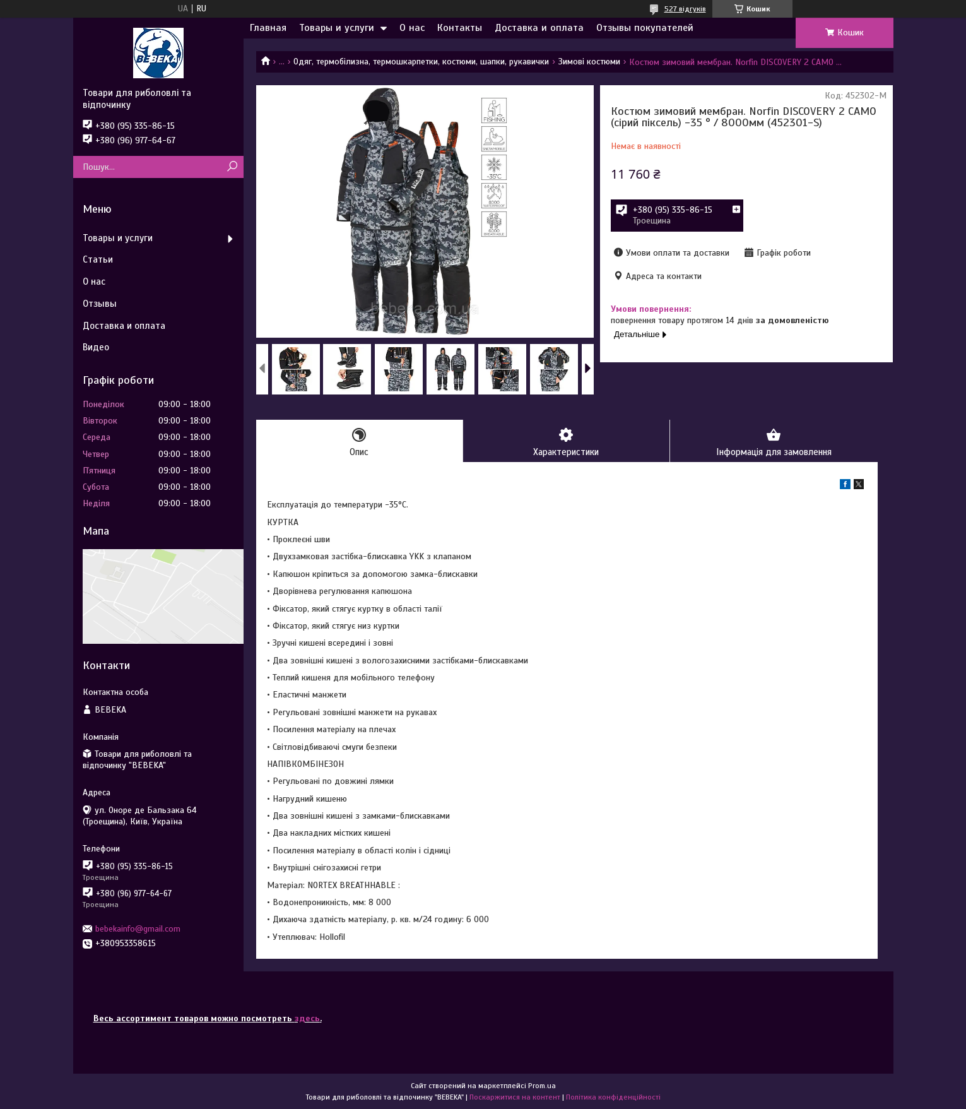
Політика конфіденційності (613, 1097)
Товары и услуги (336, 27)
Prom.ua (542, 1085)
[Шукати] (232, 167)
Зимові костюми (589, 61)
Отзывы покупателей (644, 27)
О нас (412, 27)
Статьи (98, 259)
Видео (96, 347)
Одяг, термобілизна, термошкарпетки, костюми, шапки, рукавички (421, 61)
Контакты (459, 27)
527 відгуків (685, 8)
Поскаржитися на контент (514, 1097)
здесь (307, 1018)
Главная (268, 27)
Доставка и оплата (539, 27)
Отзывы (100, 303)
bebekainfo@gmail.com (137, 928)
